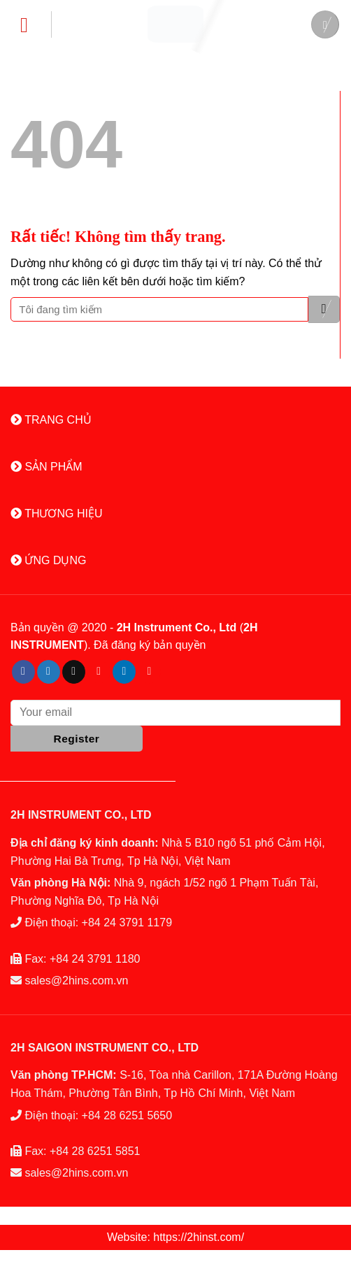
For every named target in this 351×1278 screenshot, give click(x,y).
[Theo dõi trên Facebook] (23, 672)
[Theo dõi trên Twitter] (48, 672)
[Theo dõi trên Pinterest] (98, 672)
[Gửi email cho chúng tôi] (73, 672)
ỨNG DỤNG (48, 560)
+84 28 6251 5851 (95, 1151)
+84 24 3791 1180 (95, 959)
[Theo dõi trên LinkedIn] (124, 672)
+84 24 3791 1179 (127, 922)
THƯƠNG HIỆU (56, 513)
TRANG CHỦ (51, 420)
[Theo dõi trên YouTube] (149, 672)
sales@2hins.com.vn (76, 980)
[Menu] (31, 24)
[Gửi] (324, 309)
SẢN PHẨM (46, 467)
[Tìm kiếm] (325, 24)
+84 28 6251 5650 (127, 1115)
